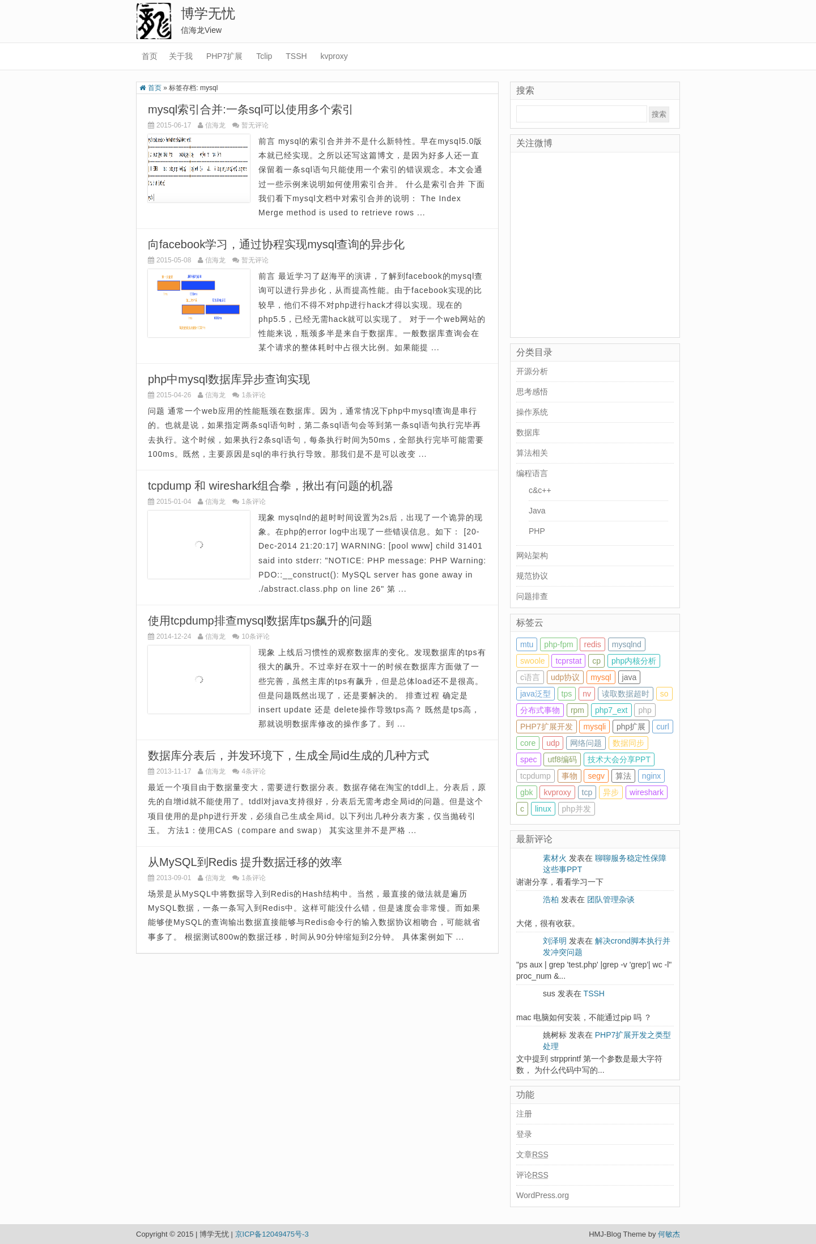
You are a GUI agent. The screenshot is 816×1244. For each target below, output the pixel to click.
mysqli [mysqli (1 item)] (594, 726)
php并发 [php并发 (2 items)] (576, 808)
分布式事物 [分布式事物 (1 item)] (540, 710)
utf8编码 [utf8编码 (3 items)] (561, 759)
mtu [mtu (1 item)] (526, 644)
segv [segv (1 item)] (596, 775)
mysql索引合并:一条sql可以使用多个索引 (251, 109)
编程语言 (532, 473)
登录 (524, 1134)
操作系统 (532, 412)
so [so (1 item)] (664, 693)
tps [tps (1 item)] (567, 693)
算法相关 (532, 452)
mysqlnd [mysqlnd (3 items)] (626, 644)
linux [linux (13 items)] (543, 808)
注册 (524, 1113)
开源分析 (532, 371)
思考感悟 (532, 391)
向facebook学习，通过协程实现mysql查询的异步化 (276, 244)
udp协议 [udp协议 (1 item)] (565, 677)
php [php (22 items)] (644, 710)
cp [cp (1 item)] (596, 660)
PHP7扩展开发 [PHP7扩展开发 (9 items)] (546, 726)
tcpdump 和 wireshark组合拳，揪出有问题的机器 (270, 485)
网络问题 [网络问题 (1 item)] (586, 743)
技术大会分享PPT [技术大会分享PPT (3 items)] (619, 759)
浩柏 (551, 899)
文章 (532, 1154)
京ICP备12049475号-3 (272, 1234)
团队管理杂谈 (611, 899)
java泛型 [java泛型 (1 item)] (535, 693)
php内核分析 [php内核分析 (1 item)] (633, 660)
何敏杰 (669, 1234)
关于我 (181, 56)
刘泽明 (555, 940)
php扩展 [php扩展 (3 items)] (631, 726)
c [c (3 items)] (522, 808)
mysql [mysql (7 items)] (600, 677)
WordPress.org (542, 1195)
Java (537, 510)
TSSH (296, 56)
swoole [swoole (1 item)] (532, 660)
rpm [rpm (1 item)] (577, 710)
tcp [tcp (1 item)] (587, 792)
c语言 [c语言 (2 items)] (530, 677)
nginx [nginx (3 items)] (651, 775)
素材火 (555, 858)
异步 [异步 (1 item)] (611, 792)
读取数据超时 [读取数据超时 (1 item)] (625, 693)
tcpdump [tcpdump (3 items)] (535, 775)
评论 (532, 1174)
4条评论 (253, 771)
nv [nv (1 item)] (587, 693)
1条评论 (253, 395)
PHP (537, 531)
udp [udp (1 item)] (552, 743)
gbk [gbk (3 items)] (526, 792)
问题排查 (532, 596)
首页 (150, 56)
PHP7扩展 (224, 56)
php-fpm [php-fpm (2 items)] (558, 644)
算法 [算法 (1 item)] (623, 775)
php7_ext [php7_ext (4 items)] (611, 710)
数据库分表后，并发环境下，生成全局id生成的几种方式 (288, 755)
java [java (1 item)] (629, 677)
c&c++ (540, 490)
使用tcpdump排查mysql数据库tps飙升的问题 (260, 620)
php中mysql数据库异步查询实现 (229, 379)
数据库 (528, 432)
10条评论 (255, 636)
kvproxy (334, 56)
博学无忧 (208, 13)
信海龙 (215, 125)
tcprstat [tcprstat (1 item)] (568, 660)
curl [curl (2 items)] (662, 726)
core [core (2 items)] (528, 743)
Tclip (264, 56)
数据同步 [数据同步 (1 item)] (628, 743)
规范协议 (532, 575)
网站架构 (532, 555)
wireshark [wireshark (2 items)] (647, 792)
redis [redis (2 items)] (592, 644)
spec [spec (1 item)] (528, 759)
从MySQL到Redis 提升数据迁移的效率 (245, 862)
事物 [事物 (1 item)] (569, 775)
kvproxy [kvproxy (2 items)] (557, 792)
